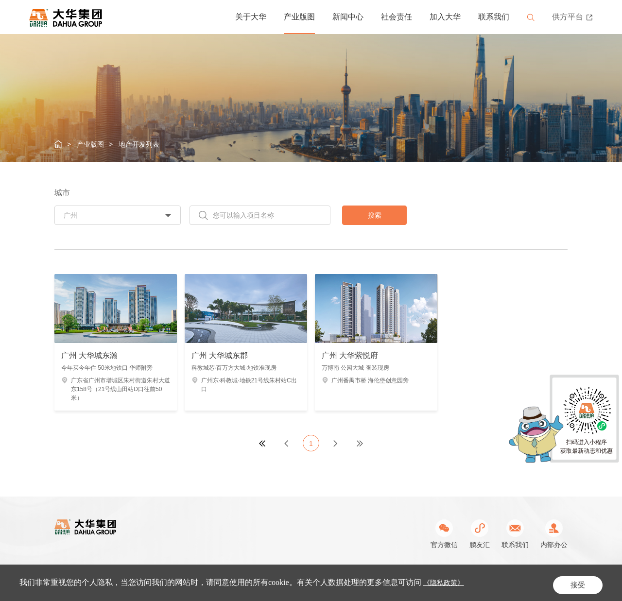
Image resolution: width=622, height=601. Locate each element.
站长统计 (489, 582)
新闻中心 (347, 17)
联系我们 (493, 17)
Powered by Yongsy (443, 582)
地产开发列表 (139, 144)
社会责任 (396, 17)
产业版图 (299, 17)
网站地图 (554, 582)
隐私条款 (521, 582)
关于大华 (250, 17)
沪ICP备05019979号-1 (281, 582)
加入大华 (445, 17)
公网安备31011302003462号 (364, 582)
